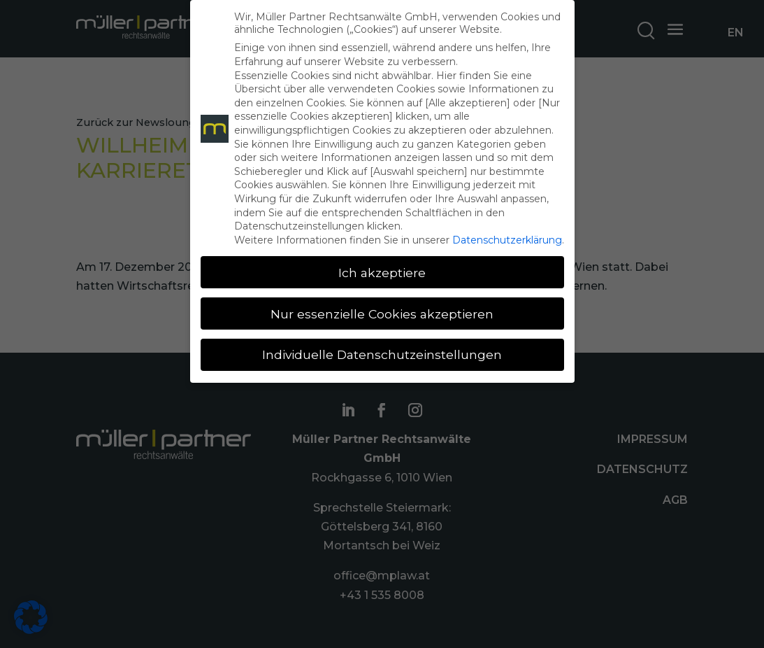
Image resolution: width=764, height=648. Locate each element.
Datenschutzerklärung (507, 240)
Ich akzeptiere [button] (382, 272)
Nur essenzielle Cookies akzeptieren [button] (382, 314)
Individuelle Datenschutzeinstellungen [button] (382, 354)
